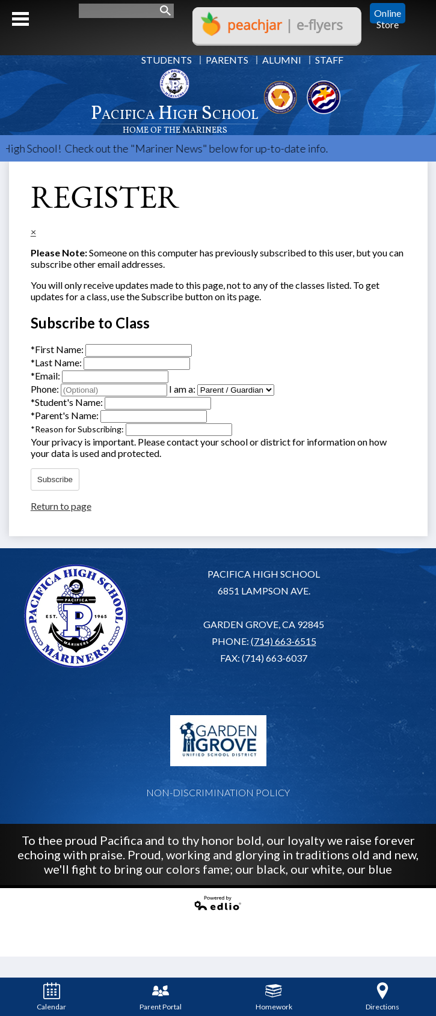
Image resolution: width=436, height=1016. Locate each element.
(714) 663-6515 (283, 641)
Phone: (46, 389)
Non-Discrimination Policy (218, 792)
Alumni (281, 59)
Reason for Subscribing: (78, 429)
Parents (227, 59)
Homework (274, 996)
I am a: (182, 389)
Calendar (51, 996)
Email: (46, 375)
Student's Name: (68, 402)
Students (166, 59)
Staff (329, 59)
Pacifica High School (175, 118)
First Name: (58, 349)
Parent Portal (161, 996)
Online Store (387, 13)
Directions (382, 996)
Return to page (61, 506)
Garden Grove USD (218, 740)
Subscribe (55, 479)
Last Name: (57, 362)
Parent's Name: (65, 415)
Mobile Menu (20, 19)
